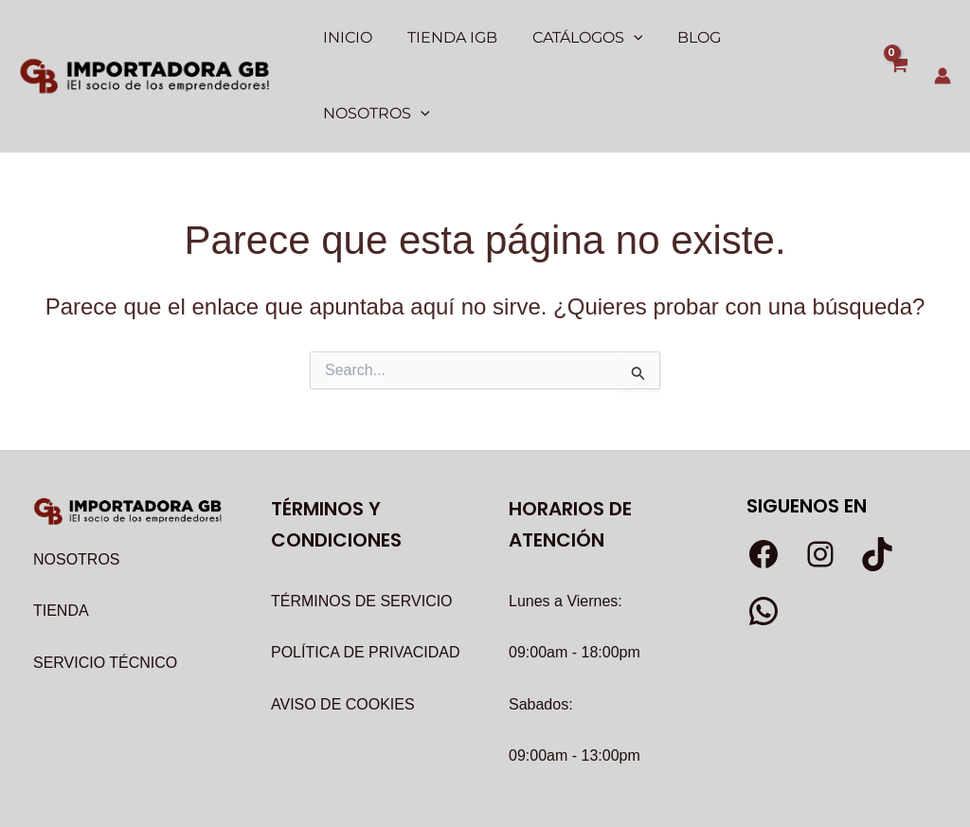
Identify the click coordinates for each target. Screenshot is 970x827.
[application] (626, 38)
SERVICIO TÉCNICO (105, 588)
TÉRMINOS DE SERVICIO (362, 526)
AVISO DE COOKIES (343, 629)
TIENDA (61, 536)
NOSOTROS (76, 484)
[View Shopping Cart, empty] (897, 38)
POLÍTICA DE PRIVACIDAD (365, 577)
